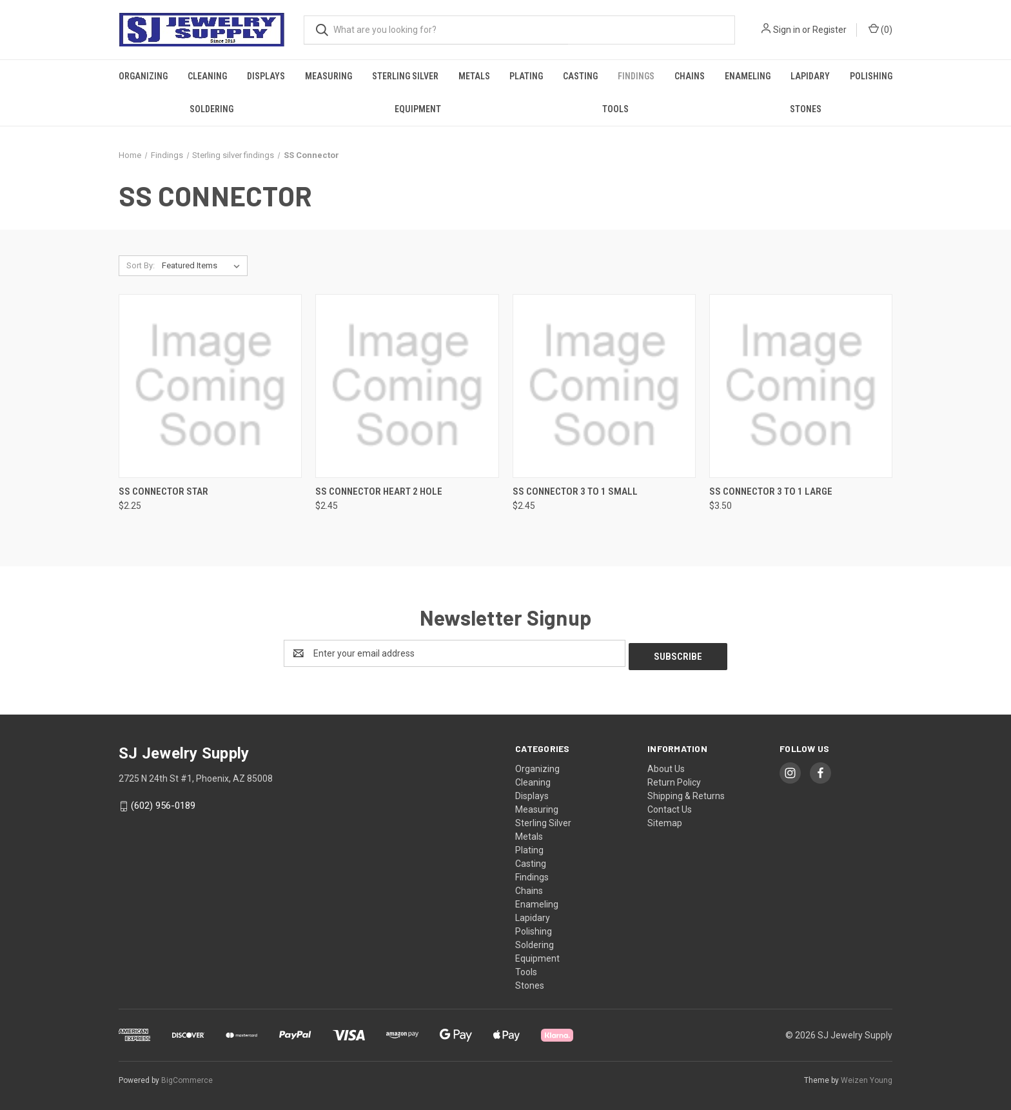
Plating (526, 76)
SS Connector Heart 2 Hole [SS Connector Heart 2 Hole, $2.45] (378, 491)
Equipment (418, 109)
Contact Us (669, 806)
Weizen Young (866, 1077)
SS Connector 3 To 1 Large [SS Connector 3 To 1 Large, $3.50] (770, 491)
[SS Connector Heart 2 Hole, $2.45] (407, 386)
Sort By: (140, 265)
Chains (689, 76)
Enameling (748, 76)
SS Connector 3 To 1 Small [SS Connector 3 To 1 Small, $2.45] (575, 491)
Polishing (871, 76)
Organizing (143, 76)
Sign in (786, 30)
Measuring (328, 76)
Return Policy (674, 779)
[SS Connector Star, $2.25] (210, 386)
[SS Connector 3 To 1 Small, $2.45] (604, 386)
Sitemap (664, 820)
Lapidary (810, 76)
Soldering (211, 109)
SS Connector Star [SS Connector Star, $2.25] (163, 491)
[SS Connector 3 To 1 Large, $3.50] (801, 386)
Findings (636, 76)
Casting (580, 76)
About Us (666, 765)
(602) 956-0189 (163, 802)
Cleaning (207, 76)
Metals (474, 76)
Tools (615, 109)
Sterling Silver (405, 76)
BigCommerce (187, 1077)
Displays (266, 76)
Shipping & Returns (686, 793)
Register (829, 30)
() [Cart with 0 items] (880, 29)
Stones (805, 109)
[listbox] (203, 265)
